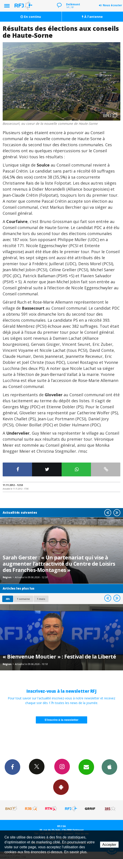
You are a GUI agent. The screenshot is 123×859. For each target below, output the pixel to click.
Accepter (109, 844)
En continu (30, 17)
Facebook (12, 766)
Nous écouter (112, 5)
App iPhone (109, 766)
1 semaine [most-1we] (23, 598)
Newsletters (86, 766)
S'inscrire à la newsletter (62, 719)
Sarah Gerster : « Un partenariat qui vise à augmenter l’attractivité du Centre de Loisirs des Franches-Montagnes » (59, 563)
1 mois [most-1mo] (41, 598)
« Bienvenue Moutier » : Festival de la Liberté (59, 656)
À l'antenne (92, 17)
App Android (61, 786)
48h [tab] (8, 598)
